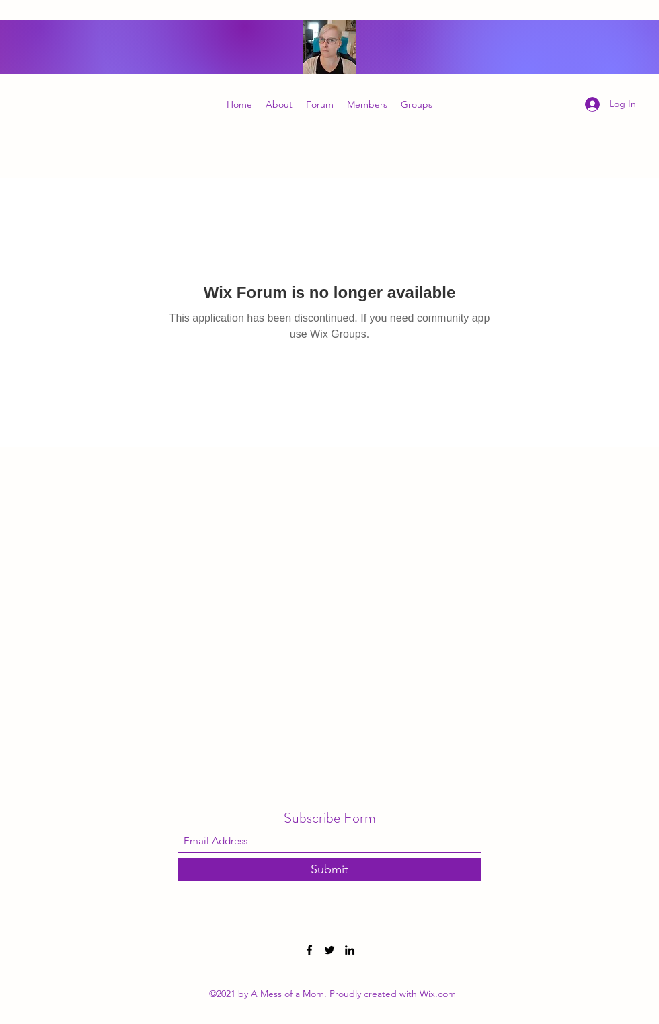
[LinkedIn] (349, 950)
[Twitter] (329, 950)
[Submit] (329, 869)
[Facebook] (309, 950)
